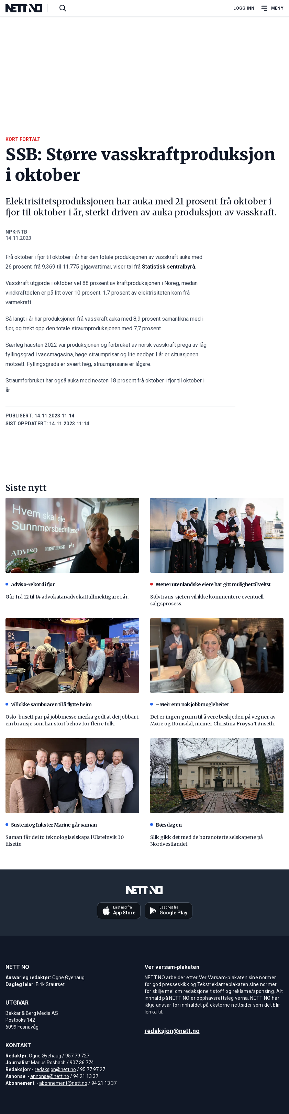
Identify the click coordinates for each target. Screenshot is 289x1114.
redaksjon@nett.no (55, 1069)
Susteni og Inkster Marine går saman (51, 825)
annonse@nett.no (49, 1076)
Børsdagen (166, 825)
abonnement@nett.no (63, 1083)
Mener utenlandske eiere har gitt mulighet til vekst (210, 584)
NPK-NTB (16, 232)
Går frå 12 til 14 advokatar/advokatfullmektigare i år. (67, 597)
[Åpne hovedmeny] (272, 8)
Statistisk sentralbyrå (168, 266)
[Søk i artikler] (63, 8)
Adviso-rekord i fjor (30, 584)
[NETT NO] (29, 8)
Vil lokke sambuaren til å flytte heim (48, 704)
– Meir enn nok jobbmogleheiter (189, 704)
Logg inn (243, 8)
